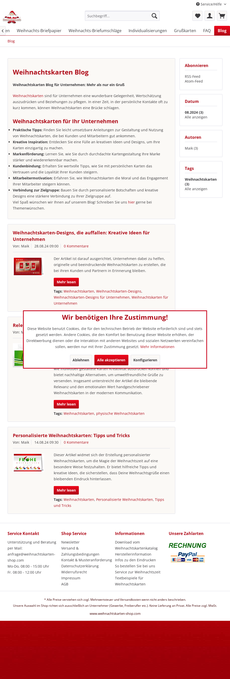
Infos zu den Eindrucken (135, 560)
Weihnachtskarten (28, 95)
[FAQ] (207, 30)
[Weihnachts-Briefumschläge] (95, 30)
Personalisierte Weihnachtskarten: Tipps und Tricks (71, 435)
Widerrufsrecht (74, 572)
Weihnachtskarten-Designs (118, 291)
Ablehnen (81, 360)
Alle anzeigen (196, 117)
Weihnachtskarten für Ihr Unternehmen (65, 121)
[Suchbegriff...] (122, 16)
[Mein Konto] (210, 16)
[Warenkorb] (222, 16)
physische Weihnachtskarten (120, 413)
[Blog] (222, 30)
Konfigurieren (145, 360)
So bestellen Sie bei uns (135, 566)
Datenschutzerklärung (80, 566)
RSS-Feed (192, 76)
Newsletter (70, 542)
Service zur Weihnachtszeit (137, 572)
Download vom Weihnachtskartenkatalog (136, 545)
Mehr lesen (66, 282)
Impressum (70, 578)
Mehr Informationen (157, 346)
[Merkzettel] (197, 16)
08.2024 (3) (194, 112)
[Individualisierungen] (147, 30)
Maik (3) (191, 148)
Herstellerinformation (133, 554)
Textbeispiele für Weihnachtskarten (130, 581)
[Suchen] (154, 16)
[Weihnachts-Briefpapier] (39, 30)
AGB (64, 584)
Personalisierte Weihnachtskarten (124, 499)
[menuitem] (122, 18)
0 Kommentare (76, 246)
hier (132, 202)
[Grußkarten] (185, 30)
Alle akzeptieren (111, 360)
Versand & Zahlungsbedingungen (80, 551)
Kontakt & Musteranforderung (86, 560)
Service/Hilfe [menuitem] (209, 4)
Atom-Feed (194, 81)
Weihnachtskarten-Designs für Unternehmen (92, 297)
